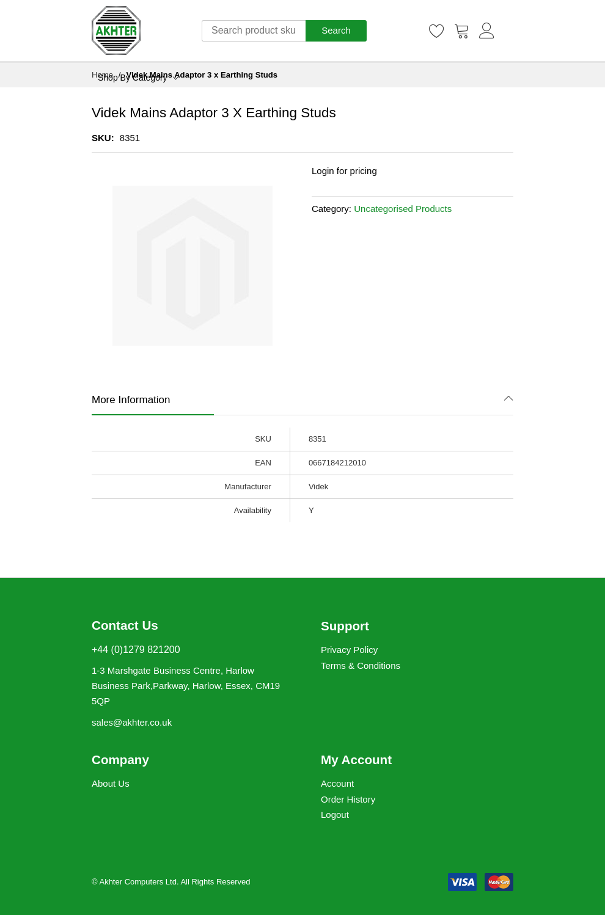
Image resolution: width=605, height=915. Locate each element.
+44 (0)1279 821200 (136, 649)
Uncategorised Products (403, 208)
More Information (131, 400)
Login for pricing (344, 171)
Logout (335, 814)
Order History (348, 799)
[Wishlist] (437, 30)
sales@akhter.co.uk (132, 722)
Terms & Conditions (360, 665)
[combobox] (254, 31)
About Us (111, 783)
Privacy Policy (349, 649)
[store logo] (116, 30)
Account (337, 783)
